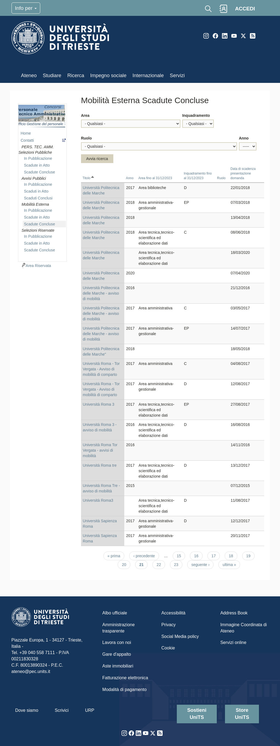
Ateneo (29, 75)
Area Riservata (38, 265)
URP (89, 710)
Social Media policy (180, 636)
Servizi (177, 75)
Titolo (89, 178)
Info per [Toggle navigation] (26, 8)
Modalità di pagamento (124, 689)
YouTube (234, 35)
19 (250, 555)
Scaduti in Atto (36, 191)
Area (85, 115)
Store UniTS (242, 713)
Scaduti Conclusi (38, 198)
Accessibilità (173, 613)
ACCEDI (245, 8)
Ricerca (75, 75)
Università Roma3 (98, 500)
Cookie (168, 648)
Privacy (168, 624)
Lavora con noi (116, 642)
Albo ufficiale (114, 613)
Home (26, 133)
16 (198, 555)
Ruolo (86, 138)
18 (233, 555)
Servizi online (233, 642)
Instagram (206, 35)
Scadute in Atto (37, 165)
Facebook (215, 35)
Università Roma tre (100, 465)
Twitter (243, 35)
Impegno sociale (108, 75)
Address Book (234, 613)
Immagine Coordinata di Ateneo (243, 627)
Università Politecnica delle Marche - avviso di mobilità (101, 293)
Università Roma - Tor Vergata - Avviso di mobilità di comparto (101, 369)
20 (126, 564)
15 (181, 555)
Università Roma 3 (98, 404)
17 (216, 555)
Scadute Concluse (39, 172)
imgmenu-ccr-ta (41, 116)
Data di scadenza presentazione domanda (243, 173)
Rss (252, 35)
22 (161, 564)
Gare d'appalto (116, 654)
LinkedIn (224, 35)
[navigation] (42, 181)
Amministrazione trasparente (118, 627)
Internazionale (148, 75)
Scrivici (62, 710)
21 (143, 565)
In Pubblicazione (38, 158)
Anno (244, 138)
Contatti (27, 140)
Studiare (52, 75)
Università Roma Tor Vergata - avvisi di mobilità (100, 450)
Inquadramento (196, 115)
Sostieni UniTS (196, 713)
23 (178, 564)
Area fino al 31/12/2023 (155, 178)
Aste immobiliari (117, 666)
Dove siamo (26, 710)
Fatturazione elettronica (125, 677)
